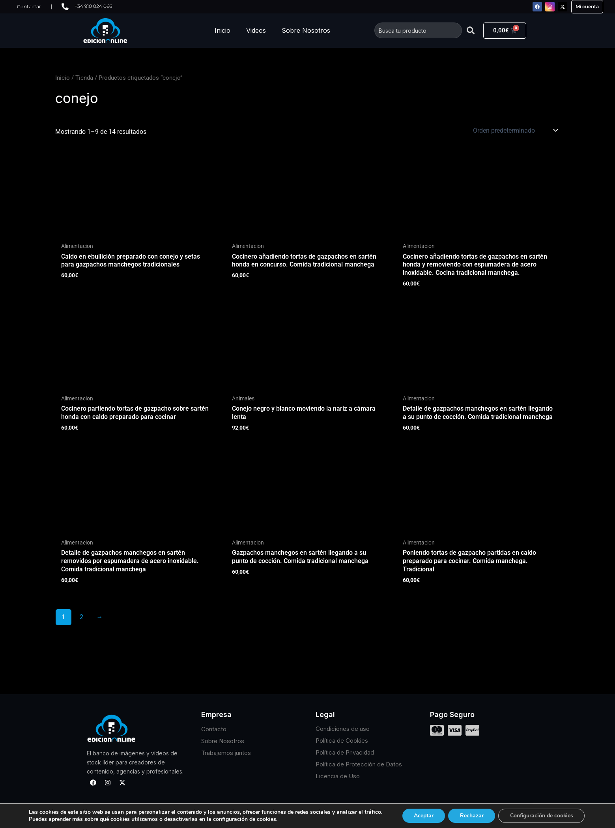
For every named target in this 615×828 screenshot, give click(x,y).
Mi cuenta (587, 6)
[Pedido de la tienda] (515, 130)
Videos (256, 30)
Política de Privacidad (345, 753)
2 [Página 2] (81, 617)
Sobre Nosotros (306, 30)
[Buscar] (470, 30)
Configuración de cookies (542, 815)
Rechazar (471, 815)
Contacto (213, 729)
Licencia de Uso (338, 776)
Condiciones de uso (343, 729)
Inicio (222, 30)
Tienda (84, 77)
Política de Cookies (342, 741)
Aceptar (423, 815)
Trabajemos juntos (226, 753)
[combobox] (418, 30)
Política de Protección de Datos (359, 764)
